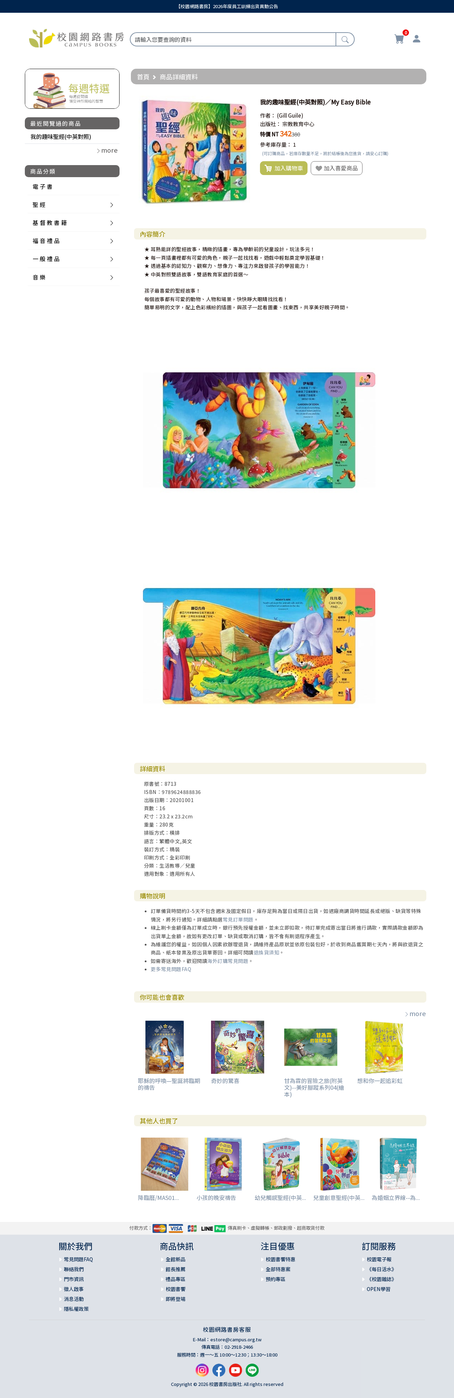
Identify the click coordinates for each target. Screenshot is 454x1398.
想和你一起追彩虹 (380, 1080)
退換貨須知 (266, 952)
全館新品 (176, 1259)
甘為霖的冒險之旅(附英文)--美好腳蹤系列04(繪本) (314, 1087)
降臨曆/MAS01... (158, 1197)
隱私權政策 (76, 1308)
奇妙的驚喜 (225, 1080)
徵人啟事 (74, 1288)
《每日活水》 (382, 1269)
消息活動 (74, 1298)
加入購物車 (284, 168)
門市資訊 (74, 1279)
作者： (268, 115)
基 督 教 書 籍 (50, 222)
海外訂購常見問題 (227, 960)
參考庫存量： (276, 144)
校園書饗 (176, 1288)
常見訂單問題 (238, 919)
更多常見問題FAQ (171, 969)
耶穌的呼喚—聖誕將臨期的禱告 (169, 1084)
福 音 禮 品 (46, 240)
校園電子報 (379, 1259)
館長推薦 (176, 1269)
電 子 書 (42, 186)
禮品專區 (176, 1279)
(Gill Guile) (290, 115)
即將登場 (176, 1298)
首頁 (143, 76)
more (415, 1013)
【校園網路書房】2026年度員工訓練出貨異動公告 (227, 6)
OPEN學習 (379, 1288)
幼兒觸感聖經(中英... (280, 1197)
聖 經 (39, 204)
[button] (243, 102)
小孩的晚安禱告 (216, 1197)
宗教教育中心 (298, 124)
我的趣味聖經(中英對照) (61, 136)
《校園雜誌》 (382, 1279)
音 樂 (39, 277)
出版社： (270, 124)
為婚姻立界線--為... (396, 1197)
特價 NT (269, 134)
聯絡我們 (74, 1269)
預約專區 (276, 1279)
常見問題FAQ (78, 1259)
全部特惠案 (278, 1269)
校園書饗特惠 (280, 1259)
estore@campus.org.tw (236, 1339)
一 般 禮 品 (46, 258)
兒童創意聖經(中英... (339, 1197)
